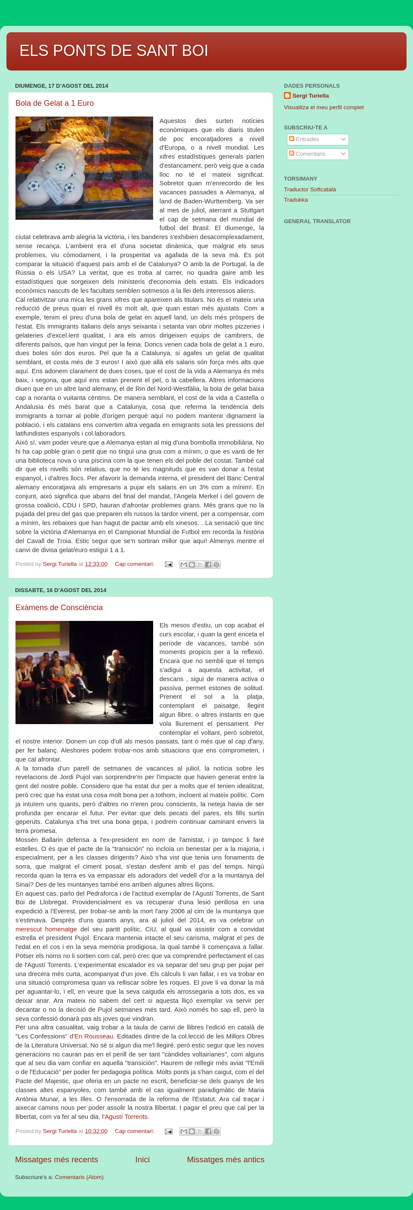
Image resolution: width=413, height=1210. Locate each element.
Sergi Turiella (311, 95)
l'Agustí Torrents (125, 1116)
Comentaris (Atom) (79, 1177)
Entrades (304, 139)
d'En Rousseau (91, 1036)
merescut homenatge (46, 929)
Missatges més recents (56, 1159)
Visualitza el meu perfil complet (324, 107)
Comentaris (307, 153)
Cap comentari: (135, 564)
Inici (143, 1159)
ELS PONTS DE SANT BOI (113, 50)
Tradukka (296, 200)
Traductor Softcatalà (310, 189)
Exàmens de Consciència (59, 607)
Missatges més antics (226, 1159)
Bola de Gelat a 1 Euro (54, 103)
